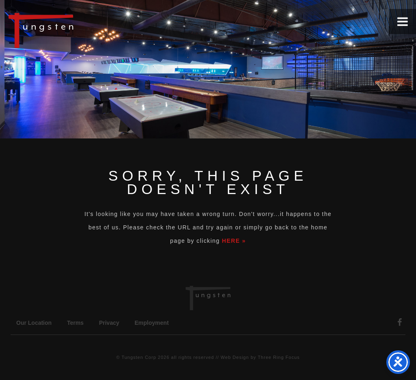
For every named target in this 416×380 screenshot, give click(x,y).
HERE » (234, 241)
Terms (75, 323)
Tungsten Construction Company (69, 30)
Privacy (109, 323)
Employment (151, 323)
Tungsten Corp (138, 357)
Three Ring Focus (278, 357)
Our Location (34, 323)
